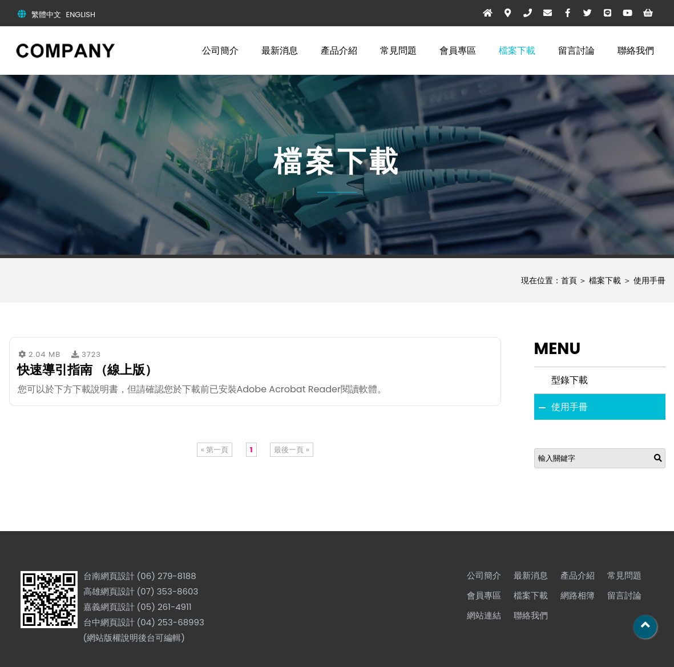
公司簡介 (220, 50)
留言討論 (576, 50)
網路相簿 (577, 595)
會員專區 (457, 50)
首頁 (569, 280)
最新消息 (279, 50)
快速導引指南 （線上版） (87, 370)
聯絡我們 (636, 50)
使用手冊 (649, 280)
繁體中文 (46, 14)
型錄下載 (569, 380)
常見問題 (398, 50)
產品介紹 (339, 50)
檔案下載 (517, 50)
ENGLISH (80, 14)
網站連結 (484, 615)
